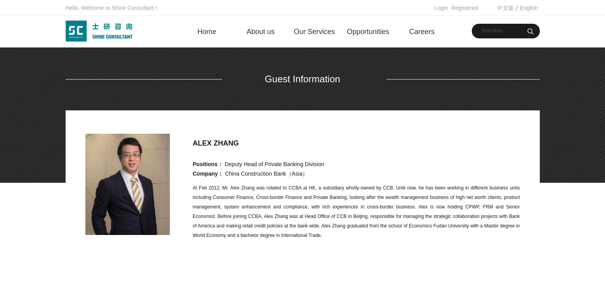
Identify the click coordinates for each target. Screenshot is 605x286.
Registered (464, 8)
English (529, 8)
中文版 (505, 8)
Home (206, 32)
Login (441, 8)
